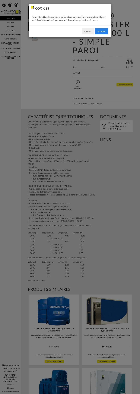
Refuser (87, 31)
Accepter (102, 31)
